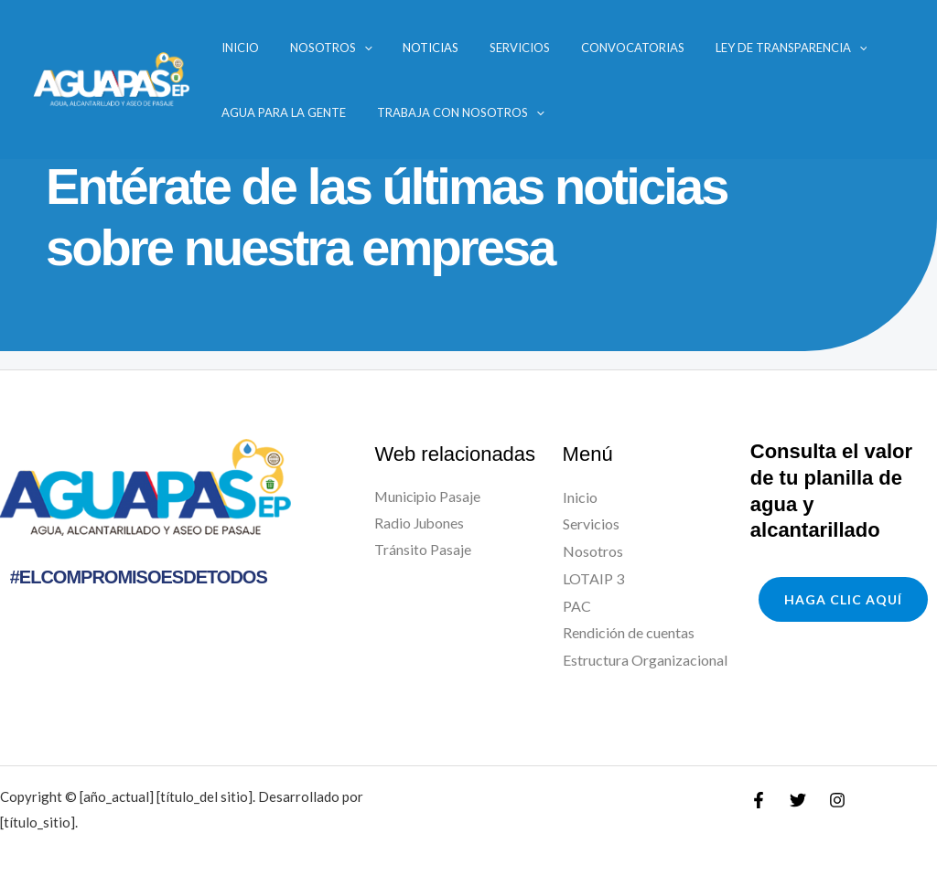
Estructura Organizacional (645, 659)
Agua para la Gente (270, 112)
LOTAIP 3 (593, 578)
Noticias (383, 47)
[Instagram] (837, 800)
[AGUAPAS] (110, 77)
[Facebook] (758, 800)
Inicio (226, 47)
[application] (333, 47)
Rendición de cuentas (629, 632)
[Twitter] (798, 800)
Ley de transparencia (692, 47)
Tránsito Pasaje (422, 551)
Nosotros (300, 47)
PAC (577, 605)
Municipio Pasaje (428, 497)
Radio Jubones (420, 523)
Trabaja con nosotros (429, 112)
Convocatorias (550, 47)
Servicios (455, 47)
